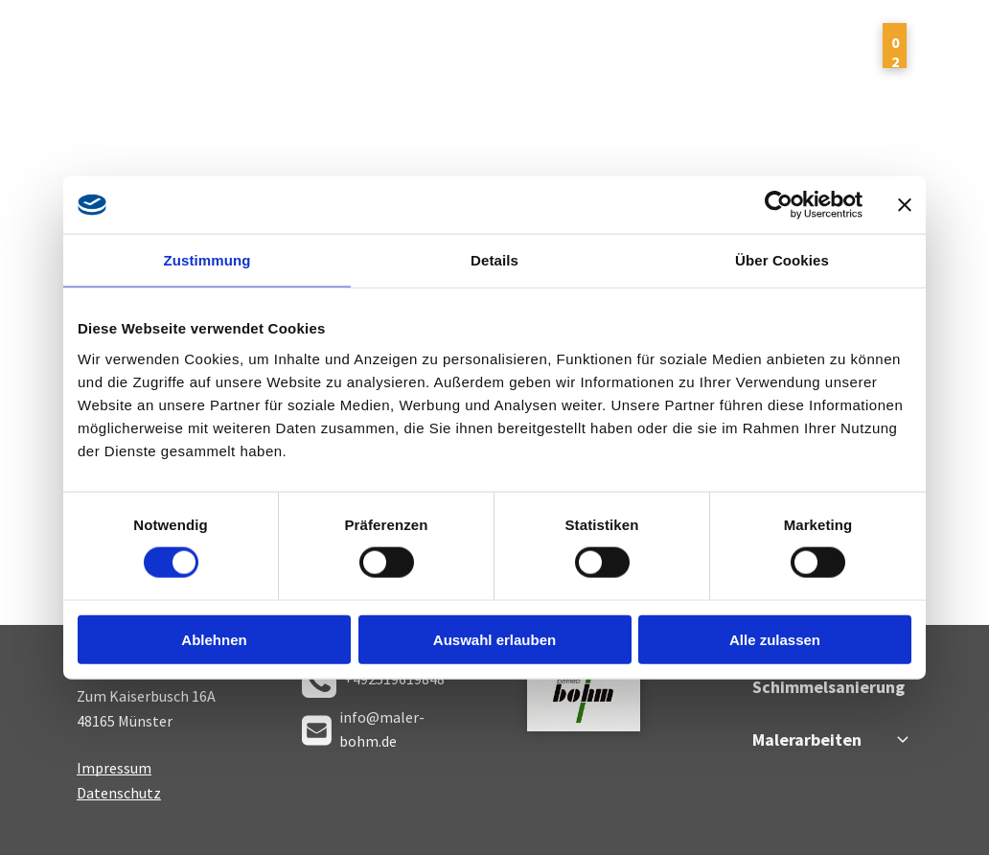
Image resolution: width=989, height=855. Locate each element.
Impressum (114, 767)
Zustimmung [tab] (207, 260)
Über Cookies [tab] (782, 260)
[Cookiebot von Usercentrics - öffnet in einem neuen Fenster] (778, 205)
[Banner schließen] (904, 205)
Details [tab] (494, 260)
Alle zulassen (774, 639)
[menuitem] (297, 56)
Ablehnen (213, 639)
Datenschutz (119, 792)
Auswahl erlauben (494, 639)
